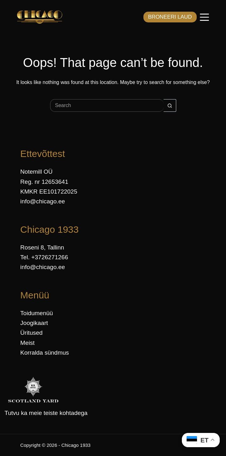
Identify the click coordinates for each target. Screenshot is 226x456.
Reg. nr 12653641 (44, 181)
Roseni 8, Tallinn (42, 247)
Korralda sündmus (44, 352)
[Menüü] (204, 17)
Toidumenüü (36, 313)
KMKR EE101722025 (48, 191)
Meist (27, 342)
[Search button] (170, 105)
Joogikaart (34, 323)
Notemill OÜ (36, 171)
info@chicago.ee (42, 201)
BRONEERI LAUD (170, 17)
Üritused (31, 332)
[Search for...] (107, 105)
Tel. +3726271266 (44, 257)
